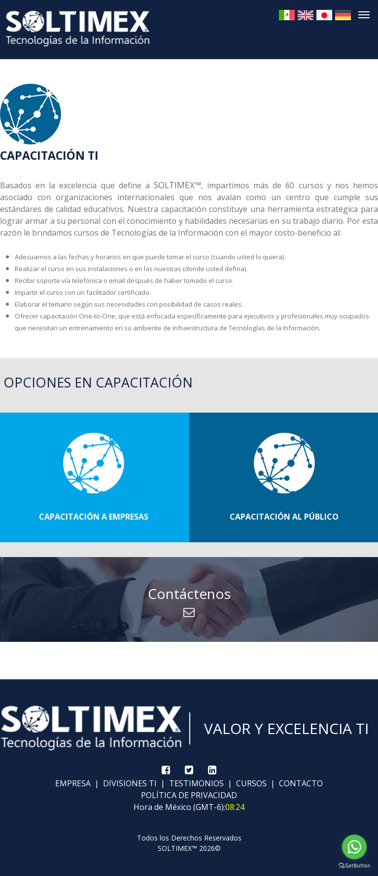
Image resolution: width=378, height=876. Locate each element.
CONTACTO (300, 783)
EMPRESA (73, 783)
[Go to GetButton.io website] (354, 866)
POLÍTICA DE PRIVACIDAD (189, 795)
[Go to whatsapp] (354, 847)
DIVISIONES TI (129, 783)
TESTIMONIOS (195, 783)
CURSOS (250, 783)
